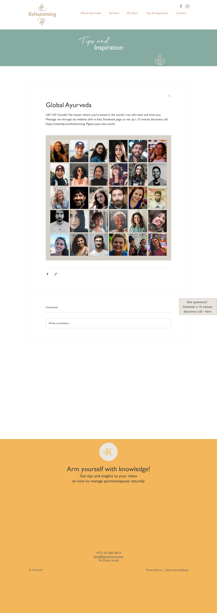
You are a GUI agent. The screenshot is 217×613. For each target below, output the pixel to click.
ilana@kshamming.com (108, 556)
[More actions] (169, 95)
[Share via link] (55, 274)
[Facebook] (181, 6)
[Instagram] (187, 6)
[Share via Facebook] (47, 274)
